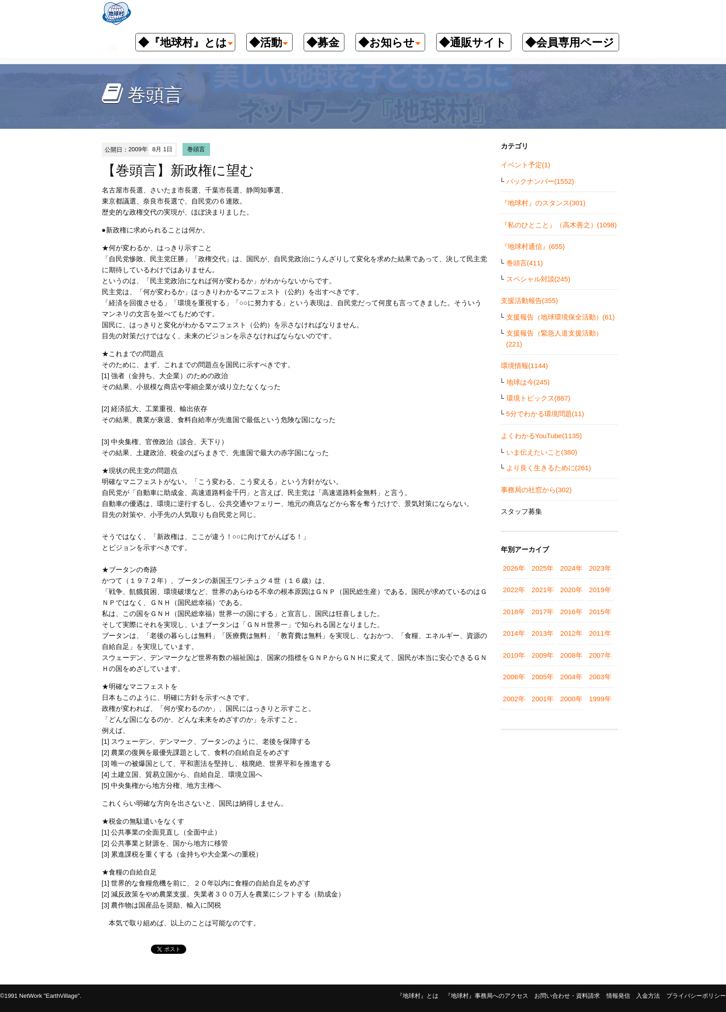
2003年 (600, 677)
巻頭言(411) (524, 263)
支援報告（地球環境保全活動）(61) (560, 317)
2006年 (514, 677)
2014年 (514, 633)
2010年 (514, 655)
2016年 (571, 612)
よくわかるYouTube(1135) (541, 436)
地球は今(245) (528, 382)
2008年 (571, 655)
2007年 (600, 655)
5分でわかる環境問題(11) (545, 414)
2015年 (600, 612)
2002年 (514, 699)
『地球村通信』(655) (533, 246)
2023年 (600, 568)
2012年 (571, 633)
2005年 (543, 677)
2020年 (571, 590)
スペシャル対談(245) (538, 279)
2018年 (514, 612)
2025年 (543, 568)
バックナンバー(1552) (540, 181)
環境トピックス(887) (538, 398)
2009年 (543, 655)
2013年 (543, 633)
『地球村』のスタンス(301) (543, 203)
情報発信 (618, 995)
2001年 (543, 699)
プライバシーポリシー (696, 995)
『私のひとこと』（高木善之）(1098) (559, 225)
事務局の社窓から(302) (536, 490)
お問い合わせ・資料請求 (567, 995)
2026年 (514, 568)
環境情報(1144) (524, 365)
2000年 (571, 699)
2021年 (543, 590)
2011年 (600, 633)
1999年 (600, 699)
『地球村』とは (417, 995)
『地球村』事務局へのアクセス (486, 995)
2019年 (600, 590)
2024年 (571, 568)
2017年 (543, 612)
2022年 (514, 590)
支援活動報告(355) (529, 300)
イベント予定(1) (525, 165)
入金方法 (648, 995)
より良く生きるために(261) (548, 468)
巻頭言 (196, 149)
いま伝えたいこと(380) (541, 452)
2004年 (571, 677)
